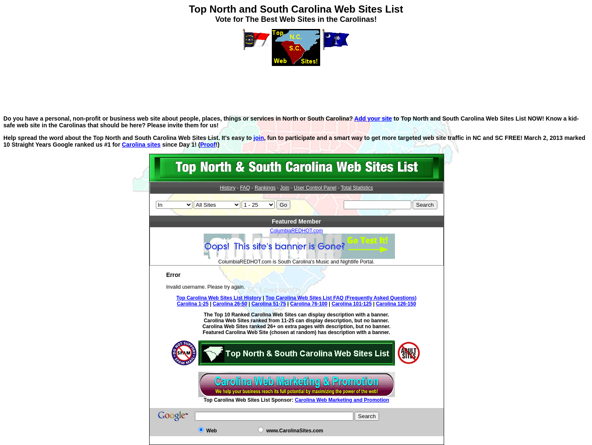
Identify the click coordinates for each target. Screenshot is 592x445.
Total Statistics (357, 188)
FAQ (245, 188)
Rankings (265, 188)
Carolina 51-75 (268, 304)
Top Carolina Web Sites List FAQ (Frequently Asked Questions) (341, 298)
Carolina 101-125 (351, 304)
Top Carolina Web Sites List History (218, 298)
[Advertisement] (296, 85)
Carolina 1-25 (192, 304)
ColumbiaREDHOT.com (296, 231)
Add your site (373, 118)
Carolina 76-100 (309, 304)
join (258, 137)
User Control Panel (315, 188)
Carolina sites (141, 144)
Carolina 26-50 (230, 304)
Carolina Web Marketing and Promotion (342, 400)
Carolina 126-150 (396, 304)
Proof (208, 144)
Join (284, 188)
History (227, 188)
